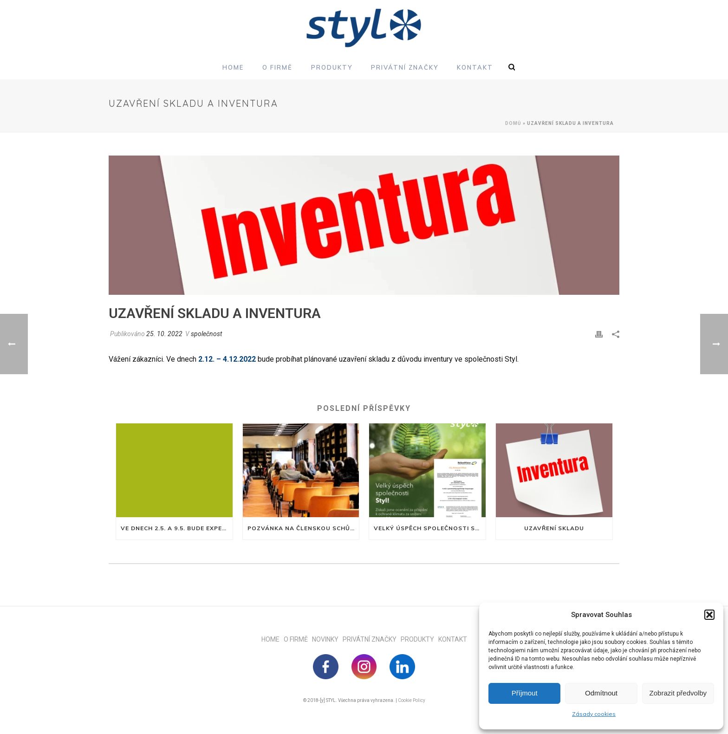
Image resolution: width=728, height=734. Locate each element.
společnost (206, 334)
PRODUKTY (419, 639)
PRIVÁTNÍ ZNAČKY (372, 639)
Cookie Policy (411, 700)
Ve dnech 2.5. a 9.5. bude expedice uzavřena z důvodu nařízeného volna (177, 528)
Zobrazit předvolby (678, 693)
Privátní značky (404, 67)
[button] (709, 614)
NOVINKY (327, 639)
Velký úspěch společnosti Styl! (430, 528)
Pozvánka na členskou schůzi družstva (303, 528)
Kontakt (475, 67)
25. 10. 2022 (164, 334)
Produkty (331, 67)
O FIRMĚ (298, 639)
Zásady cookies (594, 713)
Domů (513, 123)
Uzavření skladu (554, 528)
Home (233, 67)
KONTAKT (452, 639)
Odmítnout (601, 693)
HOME (272, 639)
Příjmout (525, 693)
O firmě (277, 67)
